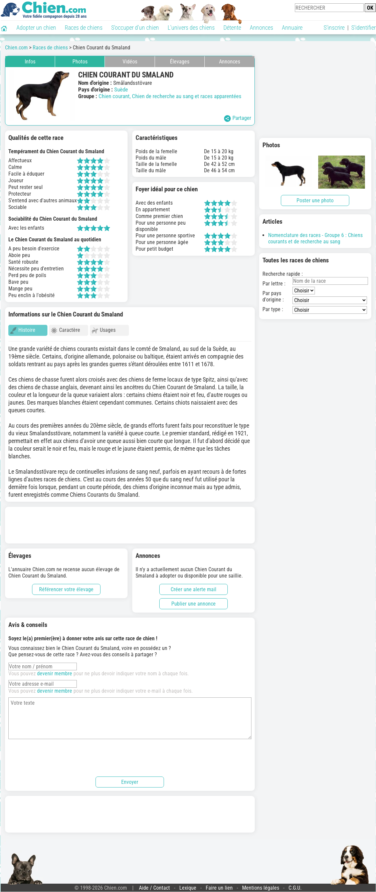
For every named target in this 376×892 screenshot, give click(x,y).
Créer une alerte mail (193, 586)
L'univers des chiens (191, 27)
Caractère (65, 330)
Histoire (22, 330)
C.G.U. (295, 885)
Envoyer (129, 779)
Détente (232, 27)
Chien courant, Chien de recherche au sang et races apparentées (170, 96)
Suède (121, 89)
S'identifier (363, 27)
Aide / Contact (154, 885)
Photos (79, 61)
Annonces (261, 27)
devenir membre (54, 670)
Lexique (187, 885)
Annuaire (292, 27)
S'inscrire (334, 27)
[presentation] (59, 754)
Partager (237, 118)
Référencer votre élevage (66, 586)
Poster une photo (315, 200)
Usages (103, 330)
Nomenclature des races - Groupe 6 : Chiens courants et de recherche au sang (315, 238)
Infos (30, 61)
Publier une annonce (193, 601)
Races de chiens (84, 27)
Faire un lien (219, 885)
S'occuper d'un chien (135, 27)
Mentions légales (260, 885)
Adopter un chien (36, 27)
